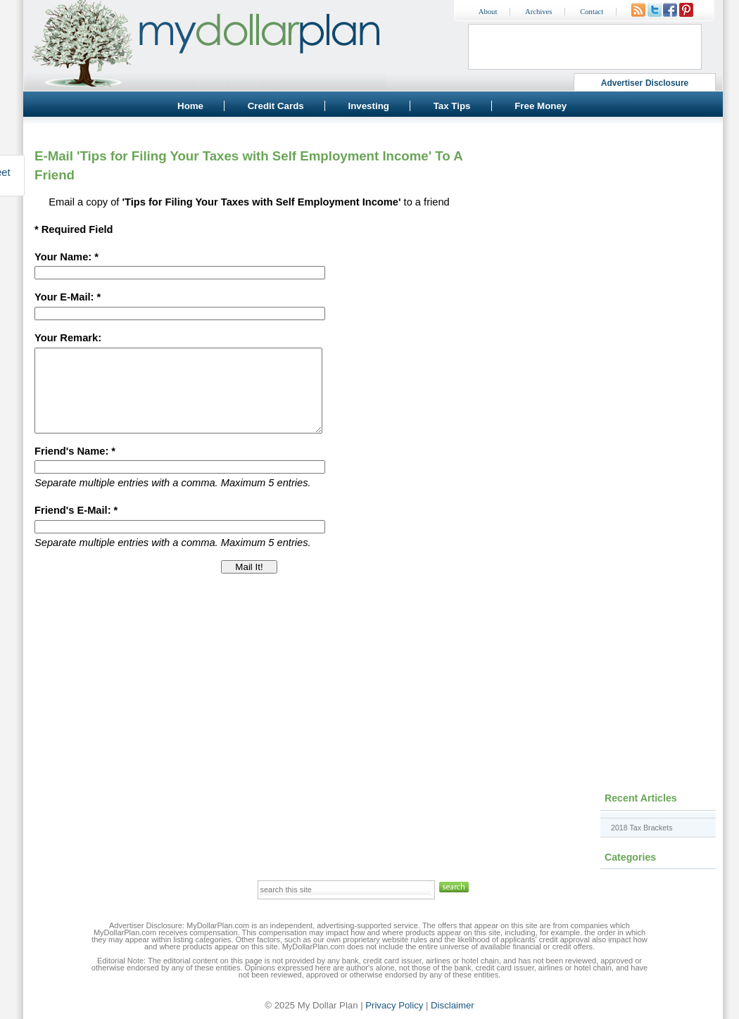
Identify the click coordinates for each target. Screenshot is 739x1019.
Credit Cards (276, 106)
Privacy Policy (394, 1005)
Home (190, 106)
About (488, 11)
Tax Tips (452, 106)
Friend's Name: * (74, 468)
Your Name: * (66, 256)
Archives (538, 11)
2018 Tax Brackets (641, 827)
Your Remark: (67, 337)
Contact (591, 11)
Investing (368, 106)
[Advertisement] (594, 221)
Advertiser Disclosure (645, 83)
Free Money (540, 106)
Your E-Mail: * (67, 297)
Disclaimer (452, 1005)
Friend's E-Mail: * (76, 527)
